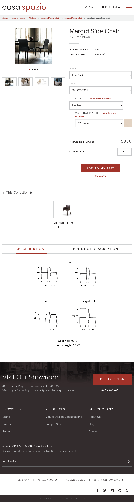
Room (6, 431)
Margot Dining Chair (74, 18)
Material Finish (95, 115)
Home (5, 18)
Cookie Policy (75, 480)
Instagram (112, 489)
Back (73, 68)
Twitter (104, 489)
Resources (55, 409)
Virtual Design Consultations (63, 417)
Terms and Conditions (109, 480)
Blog (91, 424)
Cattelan (32, 18)
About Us (95, 417)
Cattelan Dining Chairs (50, 18)
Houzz (127, 489)
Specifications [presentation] (31, 249)
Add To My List (100, 168)
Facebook (97, 489)
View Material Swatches (99, 98)
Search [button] (90, 7)
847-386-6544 (112, 390)
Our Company (101, 409)
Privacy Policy (48, 480)
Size (72, 83)
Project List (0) (112, 7)
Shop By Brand (18, 18)
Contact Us (100, 176)
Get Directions (112, 379)
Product (7, 424)
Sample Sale (53, 424)
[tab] (31, 249)
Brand (6, 417)
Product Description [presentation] (95, 249)
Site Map (23, 480)
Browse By (12, 409)
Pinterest (119, 489)
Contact (93, 431)
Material (90, 98)
